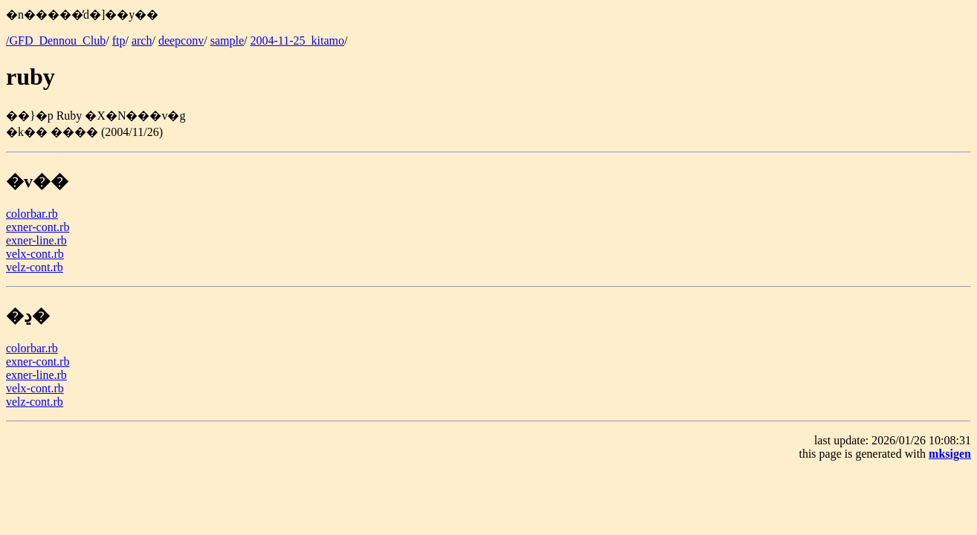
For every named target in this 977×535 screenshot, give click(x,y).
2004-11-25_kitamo (297, 40)
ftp (119, 40)
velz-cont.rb (34, 267)
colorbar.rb (32, 213)
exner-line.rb (36, 240)
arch (142, 40)
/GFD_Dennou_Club (56, 40)
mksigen (950, 453)
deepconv (181, 40)
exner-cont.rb (37, 227)
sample (227, 40)
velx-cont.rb (35, 253)
